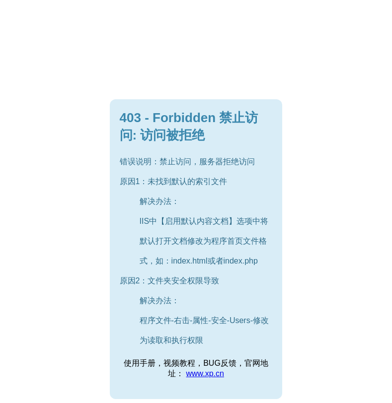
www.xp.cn (205, 373)
